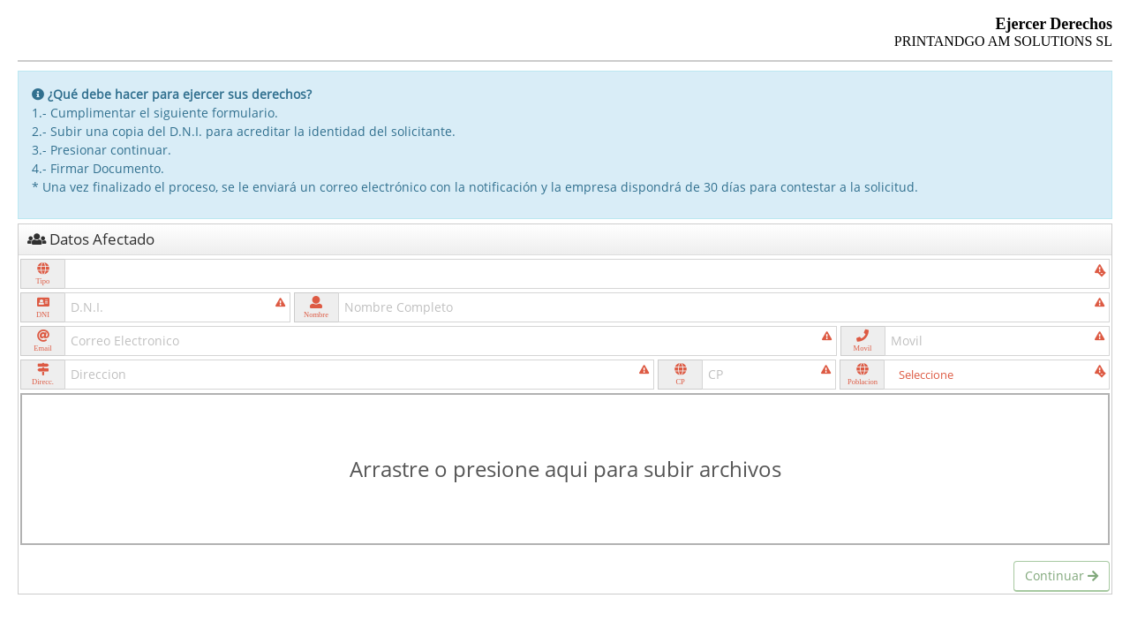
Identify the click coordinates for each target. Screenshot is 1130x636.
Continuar (1061, 575)
